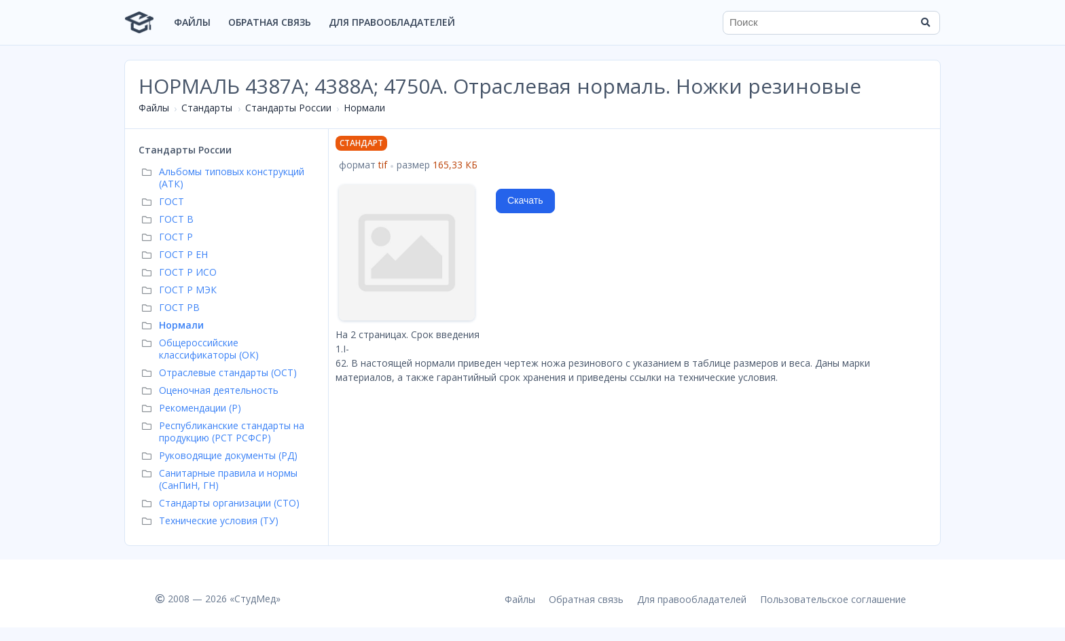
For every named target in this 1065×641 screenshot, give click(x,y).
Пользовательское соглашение (833, 599)
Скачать (525, 200)
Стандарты (206, 107)
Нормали (364, 107)
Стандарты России (288, 107)
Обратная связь (269, 22)
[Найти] (925, 22)
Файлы (192, 22)
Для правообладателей (392, 22)
